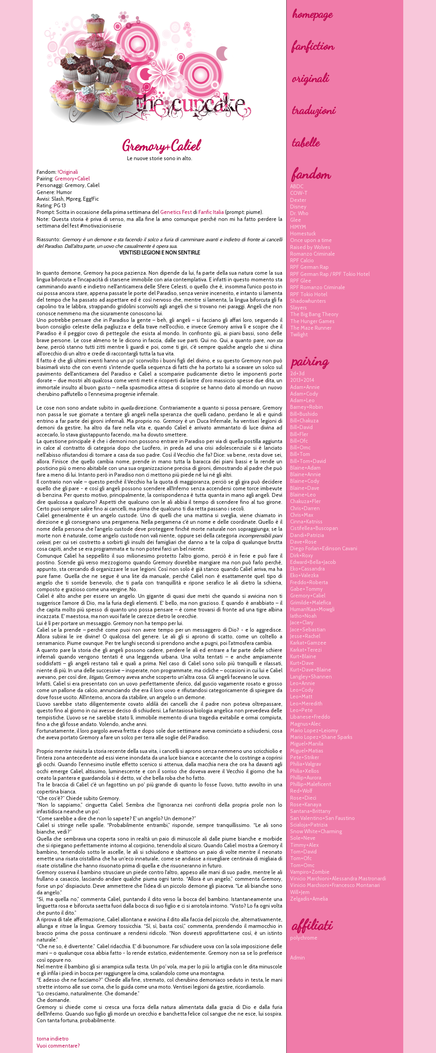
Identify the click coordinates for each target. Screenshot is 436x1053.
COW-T (299, 193)
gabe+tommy (306, 589)
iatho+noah (303, 616)
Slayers (298, 307)
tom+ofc (301, 858)
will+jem (300, 892)
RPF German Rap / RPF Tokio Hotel (330, 274)
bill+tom (300, 454)
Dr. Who (299, 213)
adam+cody (304, 393)
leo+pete (301, 710)
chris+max (301, 515)
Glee (295, 220)
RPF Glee (300, 280)
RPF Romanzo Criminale (317, 287)
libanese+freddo (310, 717)
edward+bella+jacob (313, 562)
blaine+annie (305, 474)
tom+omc (302, 865)
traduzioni (313, 110)
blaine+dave (304, 488)
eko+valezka (304, 575)
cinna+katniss (306, 521)
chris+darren (305, 508)
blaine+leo (303, 494)
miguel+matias (306, 750)
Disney (298, 206)
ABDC (296, 186)
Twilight (299, 334)
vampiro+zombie (310, 872)
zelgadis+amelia (309, 899)
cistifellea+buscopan (314, 528)
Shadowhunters (308, 301)
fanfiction (313, 46)
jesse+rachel (305, 636)
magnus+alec (305, 724)
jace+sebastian (308, 629)
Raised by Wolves (310, 247)
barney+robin (306, 407)
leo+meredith (306, 703)
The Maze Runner (310, 328)
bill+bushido (304, 414)
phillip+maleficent (310, 784)
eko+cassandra (307, 568)
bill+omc (300, 447)
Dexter (298, 200)
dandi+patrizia (307, 535)
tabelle (305, 142)
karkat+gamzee (308, 643)
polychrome (303, 938)
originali (310, 78)
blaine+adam (305, 468)
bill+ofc (299, 441)
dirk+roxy (301, 555)
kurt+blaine (303, 656)
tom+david (303, 851)
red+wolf (301, 791)
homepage (312, 14)
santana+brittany (310, 811)
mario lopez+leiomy (314, 730)
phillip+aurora (305, 777)
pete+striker (304, 757)
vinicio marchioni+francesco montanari (335, 885)
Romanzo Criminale (312, 254)
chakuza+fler (305, 501)
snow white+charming (316, 831)
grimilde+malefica (310, 602)
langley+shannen (311, 676)
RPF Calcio (302, 260)
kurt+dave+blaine (310, 669)
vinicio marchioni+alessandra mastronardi (338, 878)
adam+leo (302, 400)
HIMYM (298, 227)
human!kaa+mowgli (312, 609)
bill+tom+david (308, 461)
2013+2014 (302, 380)
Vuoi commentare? (58, 1045)
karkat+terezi (306, 650)
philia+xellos (304, 771)
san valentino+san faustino (322, 818)
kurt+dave (302, 663)
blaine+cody (304, 481)
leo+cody (302, 690)
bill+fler (299, 434)
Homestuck (303, 233)
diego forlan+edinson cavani (323, 548)
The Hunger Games (312, 321)
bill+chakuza (304, 420)
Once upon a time (311, 240)
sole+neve (302, 838)
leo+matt (301, 696)
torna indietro (53, 1038)
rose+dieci (303, 798)
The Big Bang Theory (314, 314)
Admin (297, 957)
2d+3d (297, 373)
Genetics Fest (176, 212)
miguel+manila (306, 743)
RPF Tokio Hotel (308, 294)
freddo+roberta (309, 582)
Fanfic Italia (211, 212)
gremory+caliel (72, 178)
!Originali (68, 172)
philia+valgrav (305, 764)
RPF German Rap (309, 267)
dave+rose (303, 542)
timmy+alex (304, 845)
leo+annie (302, 683)
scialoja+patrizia (309, 825)
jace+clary (302, 622)
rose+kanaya (305, 804)
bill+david (301, 427)
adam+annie (305, 387)
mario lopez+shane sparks (321, 737)
